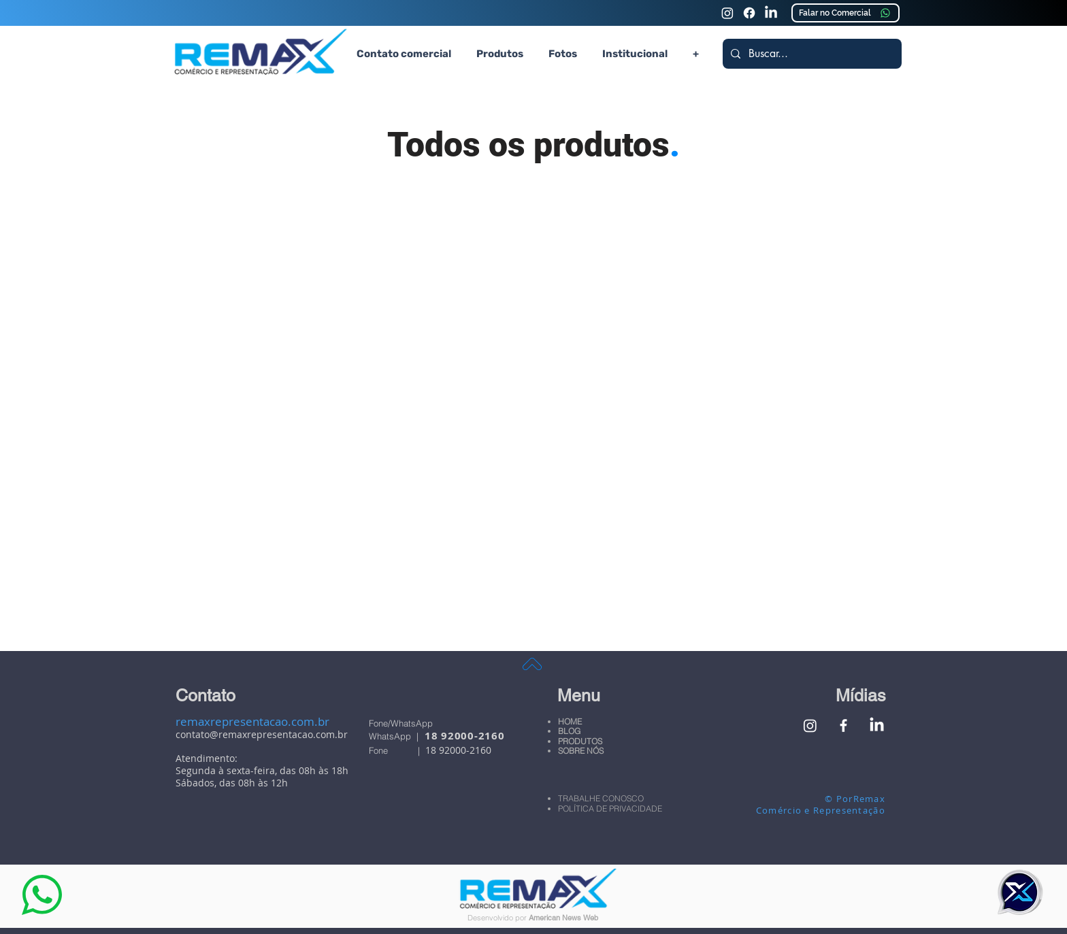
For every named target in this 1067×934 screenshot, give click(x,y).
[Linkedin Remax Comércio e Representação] (771, 12)
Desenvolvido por (498, 917)
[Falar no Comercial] (845, 12)
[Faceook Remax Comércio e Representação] (749, 12)
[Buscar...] (811, 54)
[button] (499, 54)
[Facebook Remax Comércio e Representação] (843, 725)
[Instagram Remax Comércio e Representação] (727, 12)
